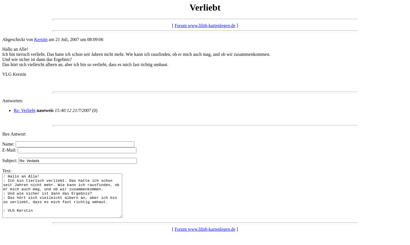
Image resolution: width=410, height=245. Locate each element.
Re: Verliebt (25, 110)
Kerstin (41, 39)
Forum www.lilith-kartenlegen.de (205, 25)
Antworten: (12, 100)
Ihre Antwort (14, 134)
